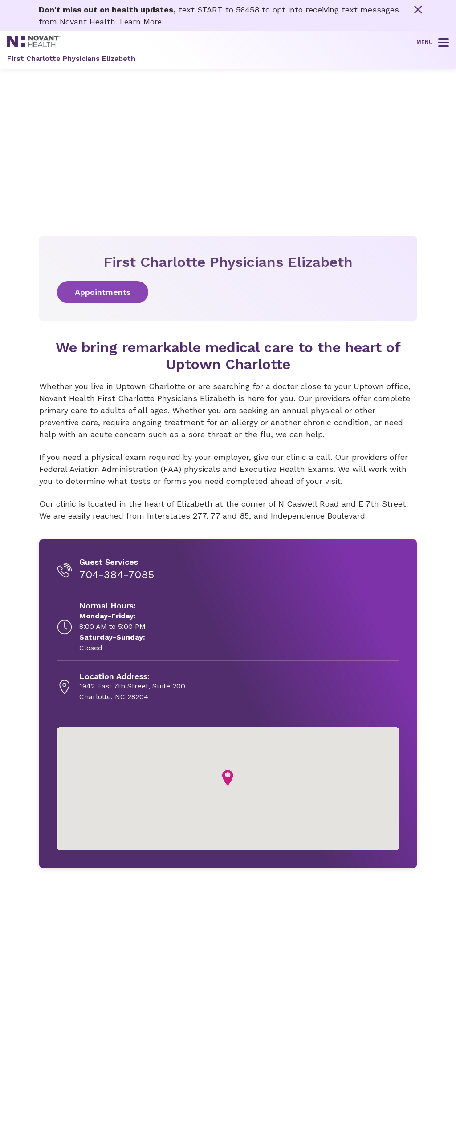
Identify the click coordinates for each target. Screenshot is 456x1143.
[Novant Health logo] (34, 44)
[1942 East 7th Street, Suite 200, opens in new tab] (132, 686)
